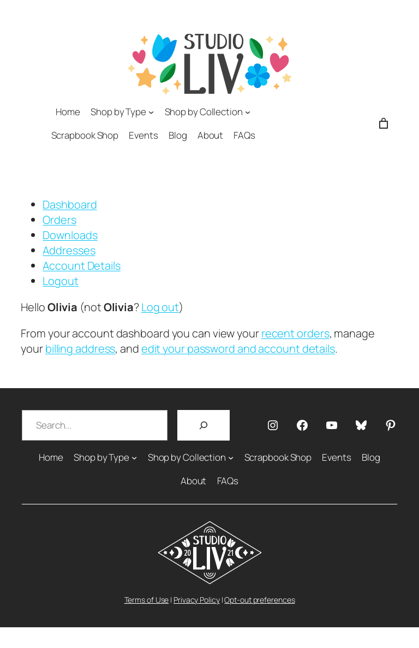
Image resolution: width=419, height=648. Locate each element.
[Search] (203, 425)
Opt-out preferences (259, 600)
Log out (160, 307)
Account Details (82, 265)
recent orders (295, 333)
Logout (60, 281)
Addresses (69, 250)
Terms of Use (146, 600)
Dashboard (70, 204)
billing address (80, 348)
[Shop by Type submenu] (151, 111)
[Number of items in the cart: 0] (383, 123)
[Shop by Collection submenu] (247, 111)
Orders (59, 219)
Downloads (70, 235)
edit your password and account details (238, 348)
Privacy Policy (196, 600)
